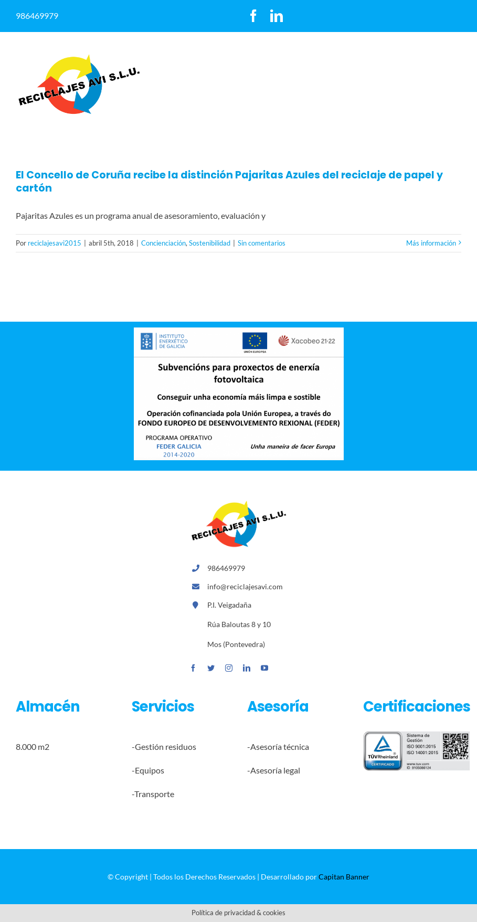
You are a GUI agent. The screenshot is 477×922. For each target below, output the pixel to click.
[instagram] (228, 668)
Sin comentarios (261, 243)
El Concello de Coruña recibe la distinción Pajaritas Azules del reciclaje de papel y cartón (229, 181)
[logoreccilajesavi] (79, 57)
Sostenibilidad (209, 243)
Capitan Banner (344, 876)
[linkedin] (276, 15)
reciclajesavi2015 (54, 243)
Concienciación (163, 243)
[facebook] (253, 15)
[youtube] (264, 668)
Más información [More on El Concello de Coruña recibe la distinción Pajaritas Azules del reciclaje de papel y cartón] (431, 243)
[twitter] (211, 668)
